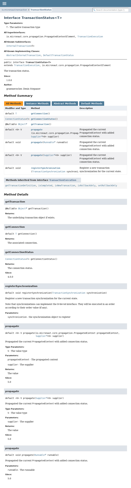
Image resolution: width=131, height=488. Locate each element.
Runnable (49, 142)
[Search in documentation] (110, 10)
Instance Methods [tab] (37, 103)
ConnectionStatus (15, 119)
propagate (36, 129)
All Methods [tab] (13, 103)
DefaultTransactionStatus (58, 55)
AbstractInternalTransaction (23, 55)
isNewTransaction (65, 185)
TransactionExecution (90, 36)
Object (22, 124)
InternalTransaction (18, 46)
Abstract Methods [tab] (65, 103)
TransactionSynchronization (48, 171)
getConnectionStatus (43, 119)
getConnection (39, 113)
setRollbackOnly (107, 185)
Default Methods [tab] (91, 103)
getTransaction (40, 124)
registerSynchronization (45, 168)
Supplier (36, 136)
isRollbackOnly (86, 185)
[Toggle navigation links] (4, 3)
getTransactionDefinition (20, 185)
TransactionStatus (41, 10)
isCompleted (45, 185)
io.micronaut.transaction (14, 10)
